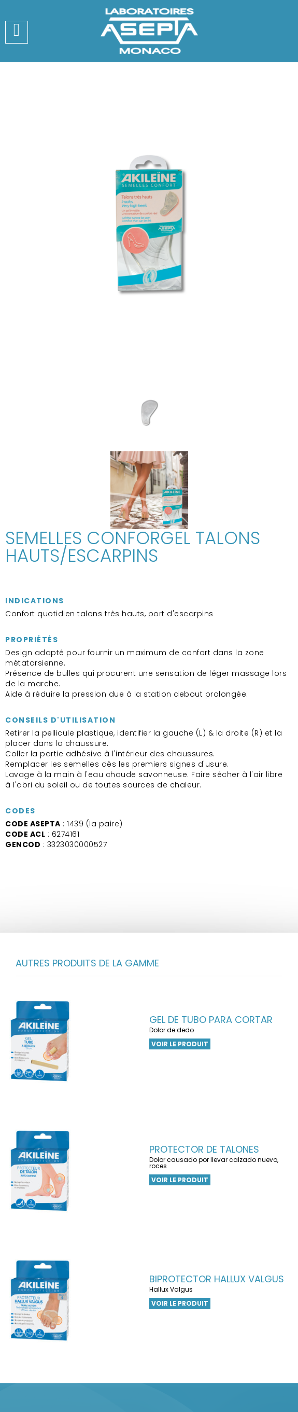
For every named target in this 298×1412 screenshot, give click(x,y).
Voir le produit (179, 1044)
